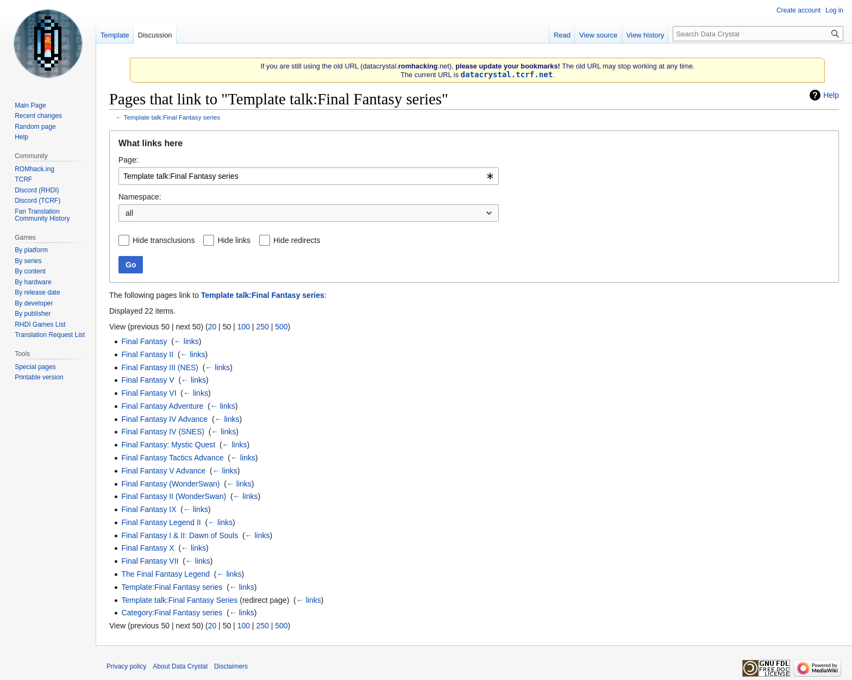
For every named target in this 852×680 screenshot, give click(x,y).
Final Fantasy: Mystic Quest (168, 444)
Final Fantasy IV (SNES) (162, 431)
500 (281, 326)
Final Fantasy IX (148, 509)
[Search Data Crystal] (758, 33)
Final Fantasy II (147, 354)
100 (243, 326)
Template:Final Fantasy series (171, 587)
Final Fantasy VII (149, 561)
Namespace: (139, 196)
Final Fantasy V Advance (163, 470)
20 (212, 326)
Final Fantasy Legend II (161, 522)
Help (831, 95)
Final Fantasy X (147, 548)
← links (186, 341)
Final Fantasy (144, 341)
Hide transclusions (164, 240)
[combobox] (308, 176)
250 (262, 326)
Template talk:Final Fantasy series (172, 117)
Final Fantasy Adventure (162, 406)
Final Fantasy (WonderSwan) (170, 483)
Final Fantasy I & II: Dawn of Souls (179, 535)
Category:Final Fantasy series (171, 612)
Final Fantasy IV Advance (164, 419)
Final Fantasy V (147, 380)
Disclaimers (231, 666)
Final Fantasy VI (148, 393)
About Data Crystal (180, 666)
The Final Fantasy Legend (165, 574)
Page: (128, 159)
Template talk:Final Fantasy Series (179, 600)
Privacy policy (126, 666)
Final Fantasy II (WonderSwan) (173, 496)
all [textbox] (129, 213)
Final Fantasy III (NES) (159, 367)
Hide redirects (296, 240)
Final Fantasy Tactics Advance (172, 457)
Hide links (233, 240)
